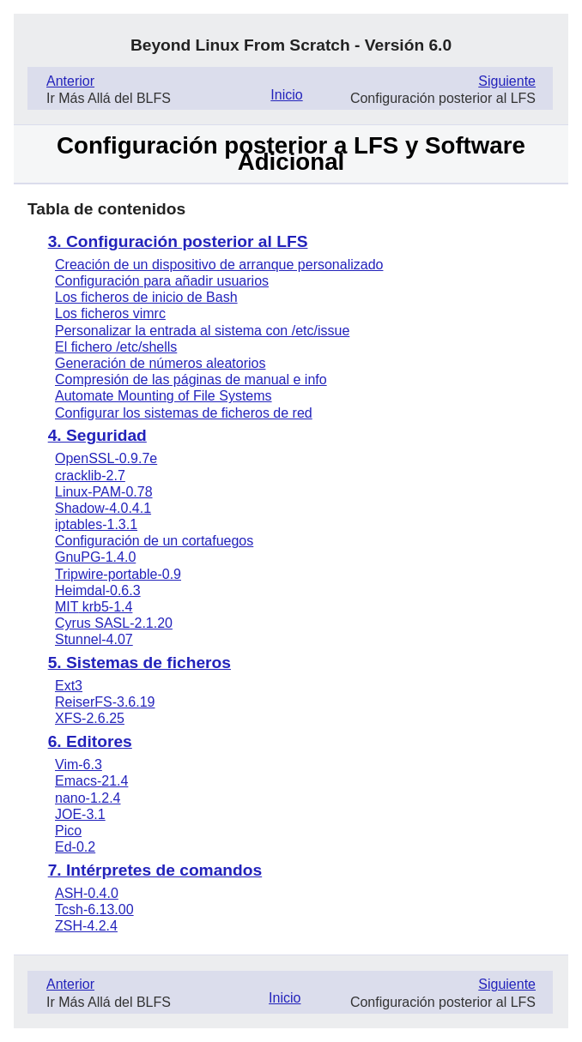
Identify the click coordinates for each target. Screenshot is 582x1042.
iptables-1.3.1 (96, 524)
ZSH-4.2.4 (86, 926)
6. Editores (90, 741)
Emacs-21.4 (91, 781)
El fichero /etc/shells (116, 347)
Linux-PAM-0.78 (104, 492)
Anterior (70, 81)
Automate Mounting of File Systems (163, 395)
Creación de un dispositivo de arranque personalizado (219, 264)
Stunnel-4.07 (94, 639)
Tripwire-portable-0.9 (118, 574)
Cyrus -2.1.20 (114, 623)
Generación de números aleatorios (160, 363)
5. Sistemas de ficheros (139, 663)
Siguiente (507, 81)
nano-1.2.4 (88, 798)
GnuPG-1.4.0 (95, 557)
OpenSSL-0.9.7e (106, 458)
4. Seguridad (97, 435)
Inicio (286, 94)
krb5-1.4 (93, 606)
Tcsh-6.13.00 (94, 909)
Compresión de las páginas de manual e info (191, 379)
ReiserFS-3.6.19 (105, 702)
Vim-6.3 (78, 764)
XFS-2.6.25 (89, 718)
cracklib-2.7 (90, 475)
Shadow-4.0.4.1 (103, 508)
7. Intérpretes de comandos (155, 870)
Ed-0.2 (75, 847)
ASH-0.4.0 (86, 893)
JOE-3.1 (80, 814)
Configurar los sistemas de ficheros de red (183, 413)
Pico (68, 830)
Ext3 (68, 685)
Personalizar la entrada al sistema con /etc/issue (202, 330)
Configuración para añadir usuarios (162, 281)
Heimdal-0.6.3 (98, 590)
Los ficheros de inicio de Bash (146, 297)
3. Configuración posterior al (178, 241)
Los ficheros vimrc (110, 313)
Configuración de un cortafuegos (154, 540)
